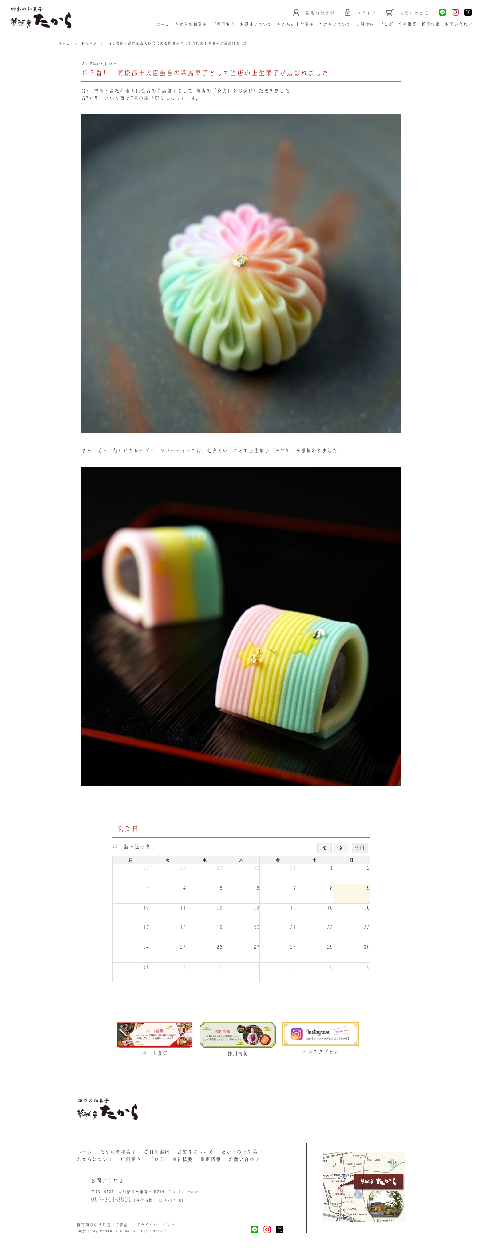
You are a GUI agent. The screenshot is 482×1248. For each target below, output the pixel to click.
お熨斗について (256, 24)
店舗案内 (365, 24)
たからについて (335, 24)
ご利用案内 (223, 24)
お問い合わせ (458, 24)
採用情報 (430, 24)
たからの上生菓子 (295, 24)
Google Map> (183, 1192)
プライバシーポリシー (157, 1225)
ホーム (163, 24)
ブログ (386, 24)
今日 (360, 847)
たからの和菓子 (191, 24)
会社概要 (407, 24)
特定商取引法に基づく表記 (102, 1225)
